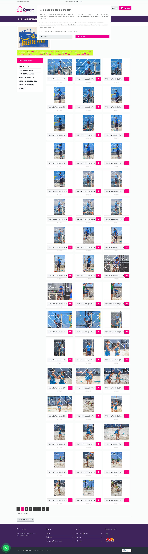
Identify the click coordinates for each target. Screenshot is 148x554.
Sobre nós (89, 541)
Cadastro (59, 537)
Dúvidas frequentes (89, 533)
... (43, 509)
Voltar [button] (44, 36)
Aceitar (81, 36)
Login (59, 533)
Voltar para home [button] (26, 519)
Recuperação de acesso (59, 541)
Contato (89, 537)
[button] (114, 8)
